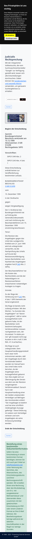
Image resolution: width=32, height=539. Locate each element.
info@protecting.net (15, 465)
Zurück (8, 107)
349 (18, 264)
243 (20, 297)
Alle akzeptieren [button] (9, 35)
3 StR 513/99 (10, 186)
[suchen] (12, 99)
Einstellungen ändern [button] (11, 38)
